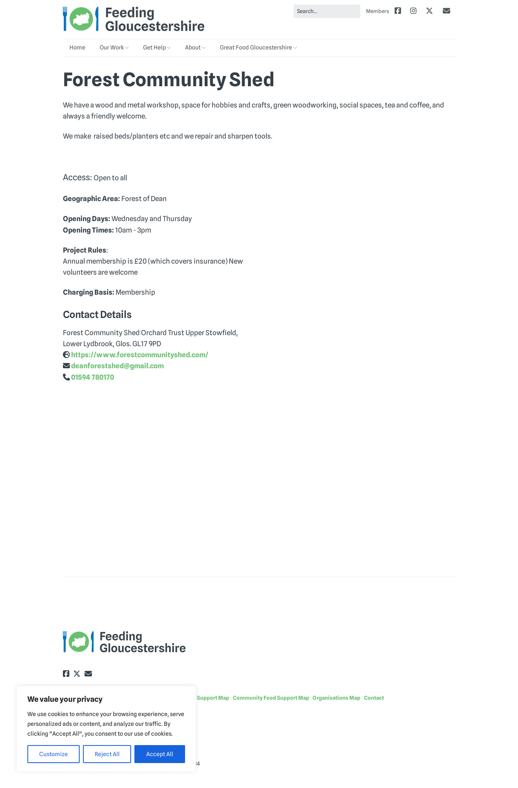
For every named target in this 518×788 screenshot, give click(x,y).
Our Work (112, 47)
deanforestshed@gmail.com (117, 366)
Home (77, 47)
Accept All (159, 754)
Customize (53, 754)
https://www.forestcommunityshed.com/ (139, 355)
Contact (374, 697)
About (193, 47)
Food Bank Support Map (199, 697)
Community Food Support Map (271, 697)
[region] (106, 729)
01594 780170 (92, 377)
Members (377, 11)
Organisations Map (336, 697)
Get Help (154, 47)
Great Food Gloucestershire (256, 47)
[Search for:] (327, 11)
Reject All (107, 754)
